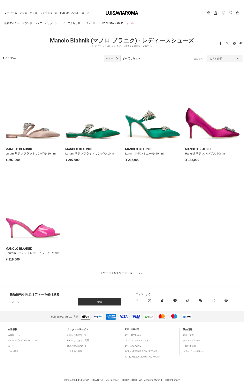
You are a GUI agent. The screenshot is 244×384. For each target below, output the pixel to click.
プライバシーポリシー (193, 351)
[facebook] (139, 300)
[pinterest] (226, 300)
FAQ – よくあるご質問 (78, 340)
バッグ (48, 23)
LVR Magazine (69, 12)
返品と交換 (188, 335)
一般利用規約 (189, 346)
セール (129, 23)
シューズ (60, 23)
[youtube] (175, 300)
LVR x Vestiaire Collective (141, 351)
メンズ (23, 12)
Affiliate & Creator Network (142, 357)
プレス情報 (13, 351)
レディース (10, 12)
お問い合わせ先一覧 (77, 335)
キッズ (33, 12)
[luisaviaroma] (122, 13)
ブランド (27, 23)
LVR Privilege (133, 335)
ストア (85, 12)
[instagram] (213, 300)
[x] (149, 300)
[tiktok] (162, 300)
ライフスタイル (48, 12)
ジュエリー (91, 23)
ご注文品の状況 (74, 351)
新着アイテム (11, 23)
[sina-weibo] (187, 300)
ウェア (38, 23)
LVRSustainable (112, 23)
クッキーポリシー (191, 340)
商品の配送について (77, 346)
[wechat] (200, 300)
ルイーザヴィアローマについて (23, 340)
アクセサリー (75, 23)
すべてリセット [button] (131, 58)
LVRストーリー (15, 335)
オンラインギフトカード (137, 340)
